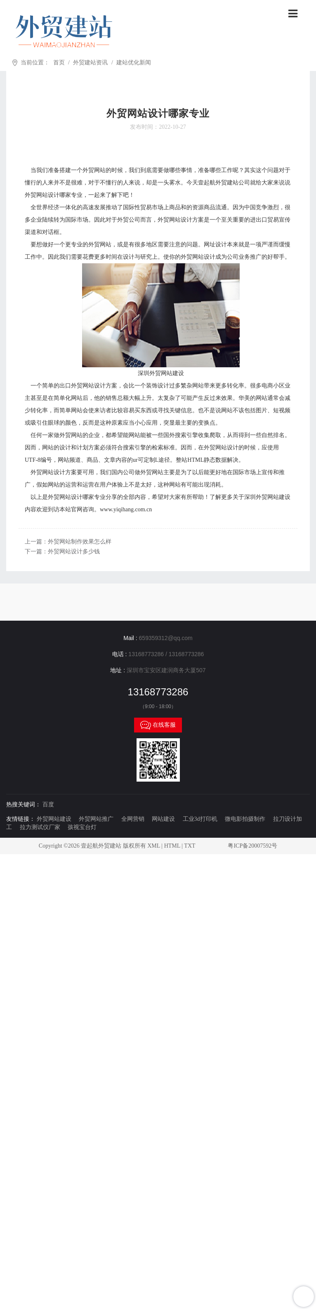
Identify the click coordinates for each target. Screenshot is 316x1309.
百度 (48, 804)
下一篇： (62, 551)
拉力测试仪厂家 (40, 827)
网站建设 (163, 819)
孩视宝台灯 (82, 827)
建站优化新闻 (133, 62)
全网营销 (132, 819)
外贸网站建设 (54, 819)
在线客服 (158, 725)
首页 (59, 62)
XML (153, 846)
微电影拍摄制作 (245, 819)
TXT (189, 846)
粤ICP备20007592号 (252, 846)
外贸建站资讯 (90, 62)
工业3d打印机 (200, 819)
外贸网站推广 (96, 819)
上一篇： (68, 542)
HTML (172, 846)
